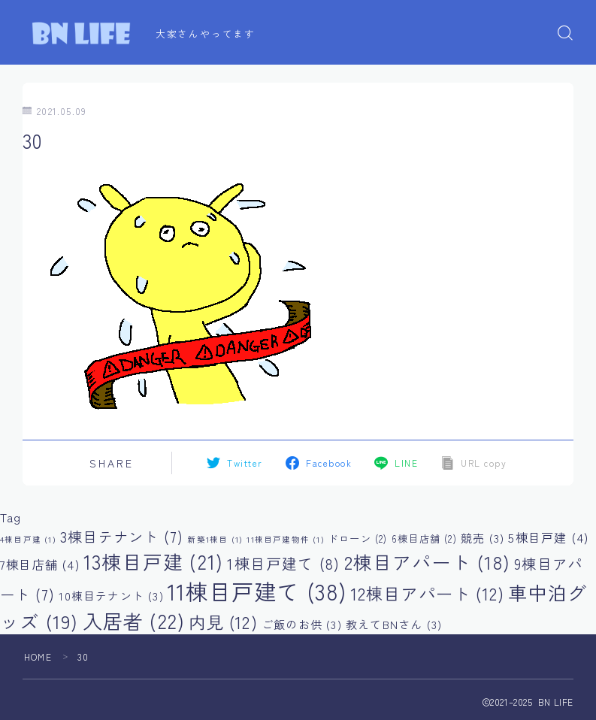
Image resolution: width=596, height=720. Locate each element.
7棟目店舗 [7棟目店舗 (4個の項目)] (40, 564)
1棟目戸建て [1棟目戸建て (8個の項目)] (283, 563)
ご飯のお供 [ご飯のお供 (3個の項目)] (302, 624)
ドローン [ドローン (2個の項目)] (358, 538)
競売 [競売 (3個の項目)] (482, 538)
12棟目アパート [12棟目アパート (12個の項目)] (428, 593)
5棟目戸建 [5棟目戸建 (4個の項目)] (548, 537)
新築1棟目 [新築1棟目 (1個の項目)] (215, 539)
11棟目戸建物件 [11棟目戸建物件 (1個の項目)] (285, 539)
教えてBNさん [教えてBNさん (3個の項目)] (394, 624)
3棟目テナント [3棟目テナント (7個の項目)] (121, 536)
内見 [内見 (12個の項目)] (223, 622)
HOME (38, 656)
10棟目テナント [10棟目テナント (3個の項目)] (111, 596)
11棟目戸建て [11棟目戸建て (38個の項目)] (257, 591)
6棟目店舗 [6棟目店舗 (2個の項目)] (424, 538)
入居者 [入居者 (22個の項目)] (134, 620)
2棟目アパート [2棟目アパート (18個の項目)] (427, 561)
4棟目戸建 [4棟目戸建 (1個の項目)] (28, 539)
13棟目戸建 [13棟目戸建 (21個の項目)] (153, 561)
